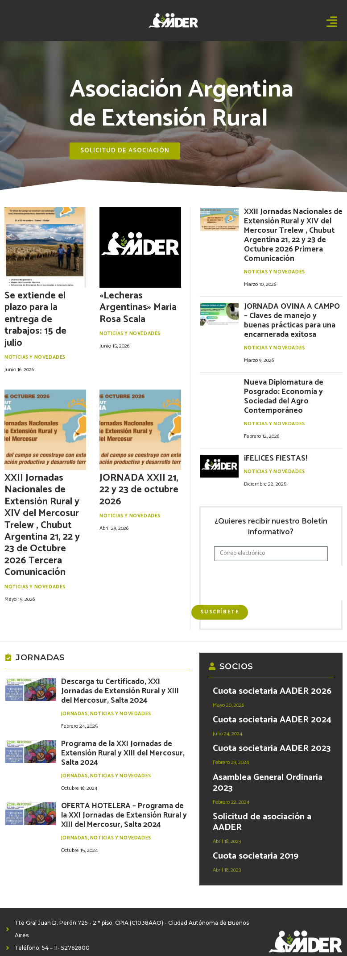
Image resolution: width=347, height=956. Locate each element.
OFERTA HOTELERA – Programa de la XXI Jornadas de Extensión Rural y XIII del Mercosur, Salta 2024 (116, 759)
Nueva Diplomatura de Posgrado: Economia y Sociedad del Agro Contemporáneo (289, 350)
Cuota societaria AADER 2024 (272, 695)
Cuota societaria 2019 (255, 831)
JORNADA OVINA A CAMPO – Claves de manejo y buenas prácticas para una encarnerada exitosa (292, 290)
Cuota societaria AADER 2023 (271, 724)
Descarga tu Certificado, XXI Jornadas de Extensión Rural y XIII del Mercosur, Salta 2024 (125, 660)
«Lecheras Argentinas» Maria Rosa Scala (138, 307)
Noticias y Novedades (35, 357)
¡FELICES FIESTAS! (268, 402)
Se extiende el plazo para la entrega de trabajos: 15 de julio (35, 319)
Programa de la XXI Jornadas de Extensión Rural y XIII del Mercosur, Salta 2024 (118, 708)
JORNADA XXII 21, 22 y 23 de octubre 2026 (138, 490)
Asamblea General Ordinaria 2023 (267, 758)
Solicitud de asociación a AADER (262, 797)
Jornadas (74, 675)
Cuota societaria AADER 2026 (272, 667)
